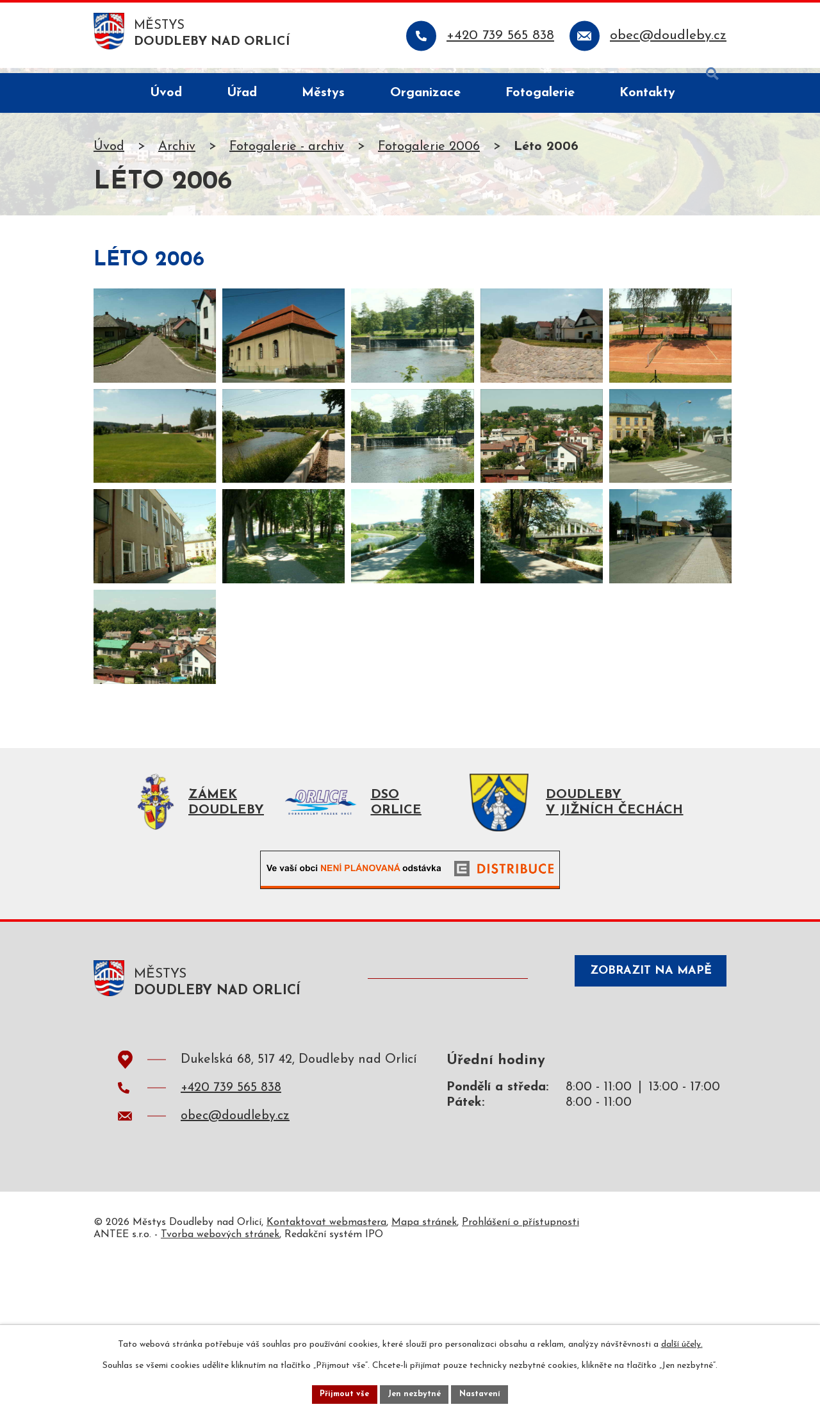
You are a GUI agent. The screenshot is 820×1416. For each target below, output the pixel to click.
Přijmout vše (339, 1392)
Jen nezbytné (414, 1392)
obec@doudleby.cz (235, 1266)
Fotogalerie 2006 (429, 152)
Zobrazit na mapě (639, 1128)
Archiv (176, 152)
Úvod (109, 152)
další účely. (682, 1341)
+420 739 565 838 (231, 1238)
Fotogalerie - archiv (286, 152)
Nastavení (486, 1392)
